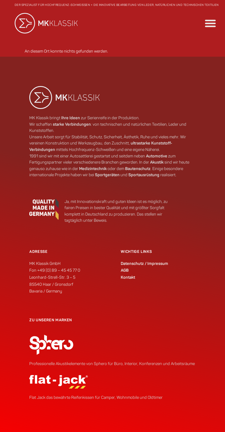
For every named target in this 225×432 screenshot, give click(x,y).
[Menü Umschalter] (210, 23)
